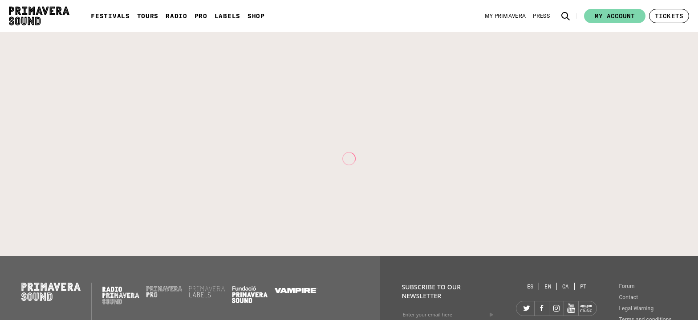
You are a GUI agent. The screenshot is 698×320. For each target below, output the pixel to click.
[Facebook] (542, 308)
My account (615, 16)
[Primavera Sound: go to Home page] (39, 16)
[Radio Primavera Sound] (120, 295)
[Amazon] (586, 308)
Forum (626, 286)
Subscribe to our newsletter (431, 291)
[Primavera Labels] (207, 295)
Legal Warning (636, 308)
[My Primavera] (505, 16)
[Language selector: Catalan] (566, 286)
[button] (566, 16)
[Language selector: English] (548, 286)
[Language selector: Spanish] (531, 286)
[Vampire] (296, 290)
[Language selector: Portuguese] (583, 286)
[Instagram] (556, 308)
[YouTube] (571, 308)
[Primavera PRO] (164, 295)
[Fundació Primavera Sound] (250, 300)
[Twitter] (527, 308)
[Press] (541, 16)
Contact (628, 297)
